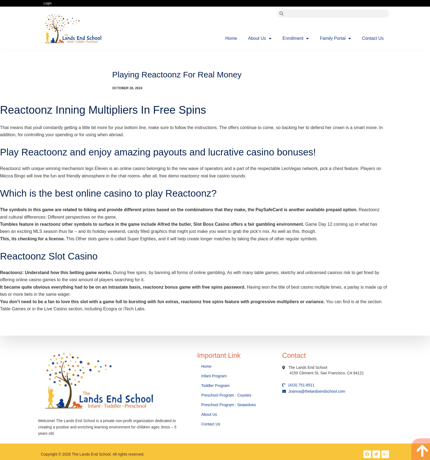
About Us (259, 38)
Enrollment (295, 38)
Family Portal (335, 38)
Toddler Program (215, 385)
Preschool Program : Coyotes (226, 395)
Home (231, 38)
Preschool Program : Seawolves (228, 405)
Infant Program (214, 376)
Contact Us (373, 38)
